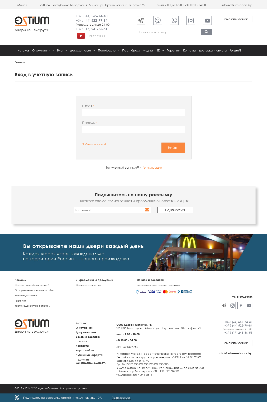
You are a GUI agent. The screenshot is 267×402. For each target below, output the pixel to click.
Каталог (23, 50)
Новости (81, 341)
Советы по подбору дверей (32, 285)
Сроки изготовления (88, 285)
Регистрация (152, 167)
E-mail (87, 106)
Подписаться (121, 397)
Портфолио (108, 50)
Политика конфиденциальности (91, 361)
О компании (43, 50)
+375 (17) (91, 29)
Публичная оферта (89, 355)
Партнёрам (131, 50)
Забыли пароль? (94, 144)
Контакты (189, 50)
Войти (173, 147)
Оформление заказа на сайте (34, 290)
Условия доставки (26, 295)
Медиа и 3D (153, 50)
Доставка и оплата (213, 50)
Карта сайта (85, 350)
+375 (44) (91, 16)
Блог (62, 50)
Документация (82, 50)
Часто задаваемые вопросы (32, 305)
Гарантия (173, 50)
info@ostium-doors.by (237, 5)
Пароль (89, 123)
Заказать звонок (235, 19)
